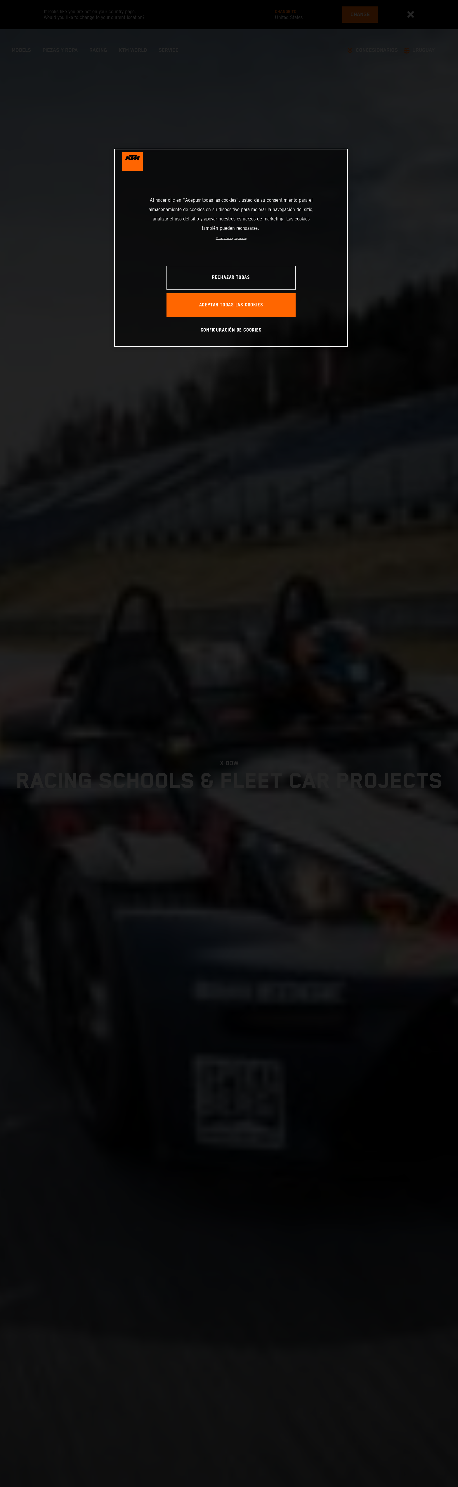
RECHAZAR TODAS (231, 277)
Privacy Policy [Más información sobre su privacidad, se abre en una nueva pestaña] (224, 238)
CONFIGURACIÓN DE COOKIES (231, 330)
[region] (231, 248)
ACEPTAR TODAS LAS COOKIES (231, 305)
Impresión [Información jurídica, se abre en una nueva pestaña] (241, 238)
